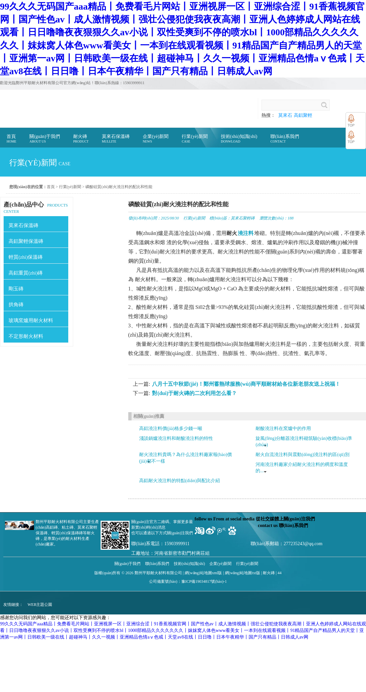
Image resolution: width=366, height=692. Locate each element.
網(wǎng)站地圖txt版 (242, 573)
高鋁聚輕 (303, 115)
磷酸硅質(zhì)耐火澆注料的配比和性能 (118, 186)
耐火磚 (269, 573)
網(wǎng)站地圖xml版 (203, 573)
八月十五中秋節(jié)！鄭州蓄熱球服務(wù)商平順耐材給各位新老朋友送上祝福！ (246, 384)
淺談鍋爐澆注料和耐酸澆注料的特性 (176, 438)
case (65, 163)
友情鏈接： (13, 604)
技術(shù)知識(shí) (189, 563)
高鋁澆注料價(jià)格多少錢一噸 (170, 428)
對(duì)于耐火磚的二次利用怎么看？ (194, 393)
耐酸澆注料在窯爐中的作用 (283, 428)
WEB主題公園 (40, 604)
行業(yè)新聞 (70, 186)
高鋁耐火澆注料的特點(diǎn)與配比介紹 (179, 480)
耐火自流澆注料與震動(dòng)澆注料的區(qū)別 (303, 454)
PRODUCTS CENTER (36, 207)
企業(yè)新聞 (220, 563)
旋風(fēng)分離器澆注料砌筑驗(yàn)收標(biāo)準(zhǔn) (304, 441)
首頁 (51, 186)
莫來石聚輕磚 (243, 218)
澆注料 (246, 233)
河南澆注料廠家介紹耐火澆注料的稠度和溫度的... (302, 468)
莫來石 (285, 115)
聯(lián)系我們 (157, 563)
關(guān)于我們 (127, 563)
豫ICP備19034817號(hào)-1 (204, 581)
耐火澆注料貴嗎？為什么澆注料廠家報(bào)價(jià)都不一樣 (185, 458)
